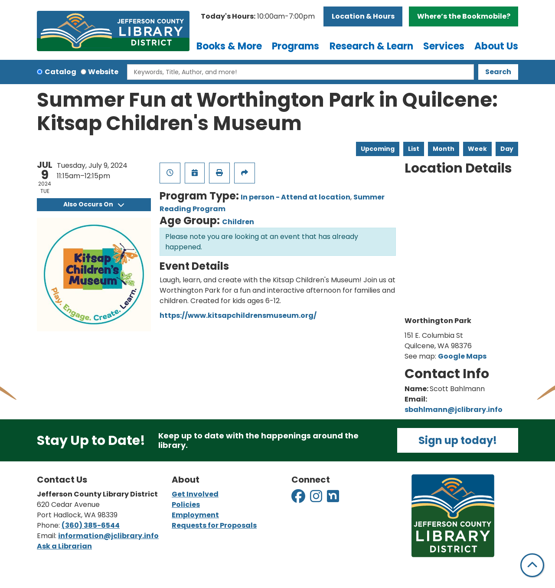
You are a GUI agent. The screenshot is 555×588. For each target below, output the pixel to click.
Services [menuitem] (443, 46)
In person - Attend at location (295, 197)
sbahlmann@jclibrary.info (454, 410)
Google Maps (462, 356)
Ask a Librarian (64, 546)
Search (498, 72)
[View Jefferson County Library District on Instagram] (316, 499)
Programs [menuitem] (295, 46)
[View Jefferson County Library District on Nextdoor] (333, 499)
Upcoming (378, 148)
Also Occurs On (93, 204)
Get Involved (195, 494)
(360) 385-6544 (91, 525)
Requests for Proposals (214, 525)
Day (506, 148)
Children (238, 222)
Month (443, 148)
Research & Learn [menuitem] (371, 46)
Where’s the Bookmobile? (463, 16)
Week (477, 148)
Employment (195, 515)
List (413, 148)
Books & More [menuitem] (229, 46)
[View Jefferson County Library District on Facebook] (299, 499)
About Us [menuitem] (496, 46)
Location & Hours (363, 16)
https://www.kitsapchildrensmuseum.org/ (238, 315)
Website (103, 72)
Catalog (60, 72)
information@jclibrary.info (108, 536)
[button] (257, 16)
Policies (186, 505)
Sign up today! (457, 440)
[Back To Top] (532, 565)
